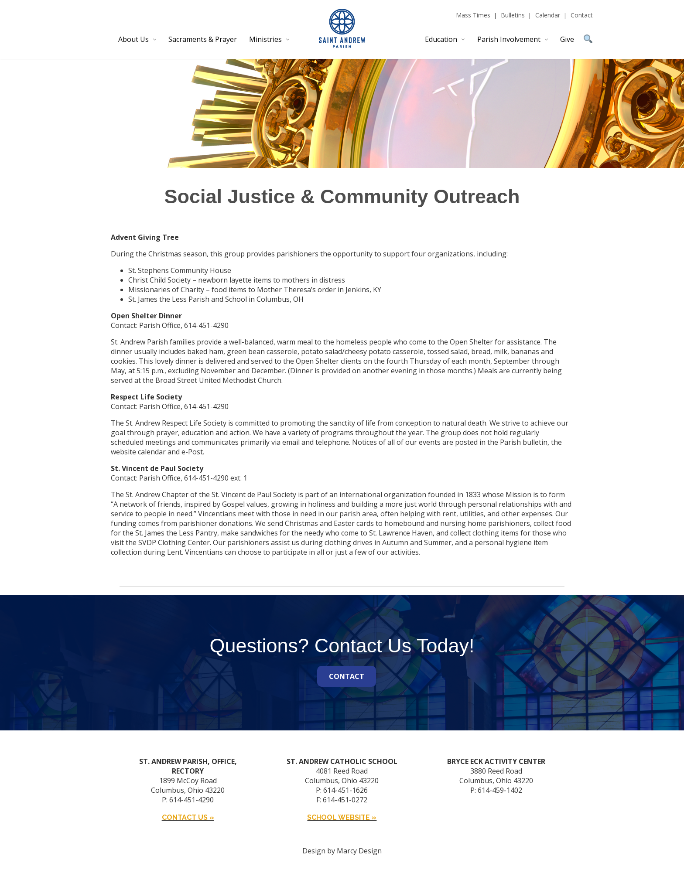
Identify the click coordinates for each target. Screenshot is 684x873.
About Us (133, 39)
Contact (582, 15)
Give (567, 39)
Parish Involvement (508, 39)
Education (441, 39)
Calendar (547, 15)
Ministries (265, 39)
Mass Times (473, 15)
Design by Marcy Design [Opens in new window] (342, 851)
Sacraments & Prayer (202, 39)
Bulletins (513, 15)
